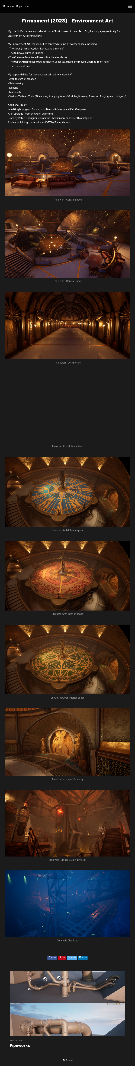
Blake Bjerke (16, 6)
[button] (67, 1060)
